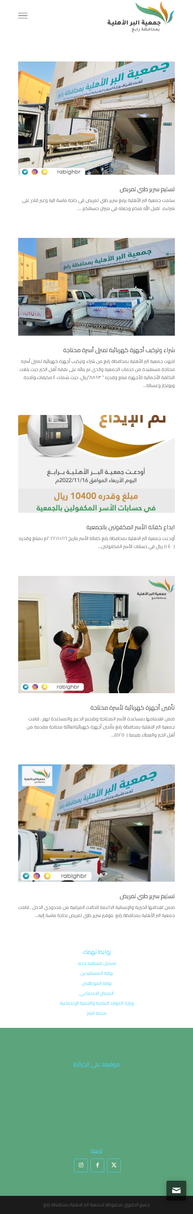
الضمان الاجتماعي (96, 993)
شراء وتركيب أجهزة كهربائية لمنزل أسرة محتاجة (119, 349)
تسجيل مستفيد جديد (96, 963)
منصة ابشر (97, 1013)
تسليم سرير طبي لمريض (147, 189)
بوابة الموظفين (97, 983)
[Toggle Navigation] (23, 17)
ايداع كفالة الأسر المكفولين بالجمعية (130, 527)
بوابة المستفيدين (96, 973)
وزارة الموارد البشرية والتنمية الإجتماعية (97, 1003)
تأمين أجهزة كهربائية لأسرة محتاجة (132, 707)
